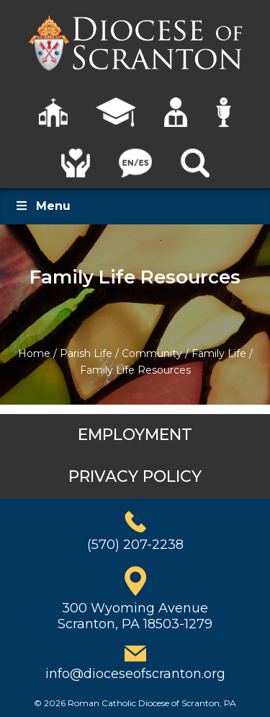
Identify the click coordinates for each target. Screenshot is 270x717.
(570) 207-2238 (135, 545)
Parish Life (86, 353)
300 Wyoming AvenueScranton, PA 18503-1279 (135, 616)
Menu (42, 206)
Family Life (219, 353)
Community (152, 353)
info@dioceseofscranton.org (135, 674)
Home (34, 353)
